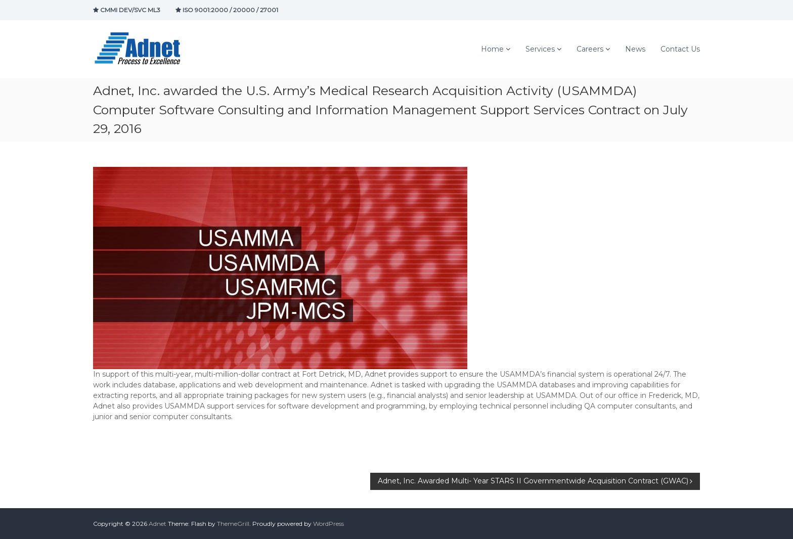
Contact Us (680, 49)
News (635, 49)
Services (540, 49)
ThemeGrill (233, 523)
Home (492, 49)
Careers (590, 49)
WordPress (328, 523)
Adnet (157, 523)
